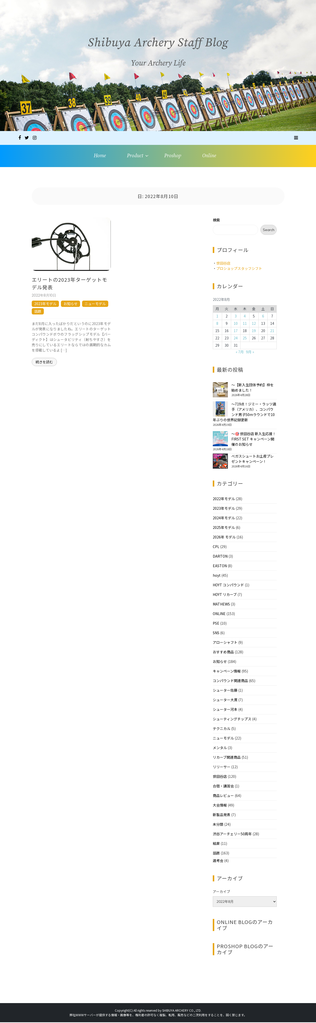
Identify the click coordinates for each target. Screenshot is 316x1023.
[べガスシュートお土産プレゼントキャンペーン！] (220, 461)
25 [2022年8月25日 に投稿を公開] (245, 338)
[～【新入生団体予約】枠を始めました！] (220, 390)
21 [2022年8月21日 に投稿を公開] (272, 331)
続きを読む (44, 362)
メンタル (220, 748)
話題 (37, 311)
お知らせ (70, 304)
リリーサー (221, 767)
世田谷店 (223, 263)
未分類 (218, 824)
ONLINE (219, 614)
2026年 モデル (224, 537)
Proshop (172, 156)
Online (210, 156)
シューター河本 (225, 710)
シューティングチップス (232, 719)
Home (99, 156)
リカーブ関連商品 (227, 757)
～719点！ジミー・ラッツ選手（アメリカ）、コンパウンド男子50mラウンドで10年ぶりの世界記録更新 (244, 412)
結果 (216, 844)
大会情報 (220, 805)
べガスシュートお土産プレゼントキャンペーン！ (252, 459)
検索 (216, 220)
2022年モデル (224, 499)
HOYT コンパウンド (228, 585)
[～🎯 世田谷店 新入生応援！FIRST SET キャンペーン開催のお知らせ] (220, 439)
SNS (216, 633)
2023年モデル (45, 304)
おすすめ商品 (223, 652)
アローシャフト (225, 643)
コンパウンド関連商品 (230, 681)
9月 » (250, 352)
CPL (216, 547)
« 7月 (240, 352)
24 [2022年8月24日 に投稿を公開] (236, 338)
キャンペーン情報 (227, 671)
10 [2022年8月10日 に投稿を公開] (236, 324)
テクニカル (221, 729)
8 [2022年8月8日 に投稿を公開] (217, 324)
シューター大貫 (225, 700)
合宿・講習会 (223, 786)
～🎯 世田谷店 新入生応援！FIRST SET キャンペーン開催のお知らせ (253, 439)
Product (135, 156)
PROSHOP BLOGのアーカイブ (245, 949)
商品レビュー (223, 796)
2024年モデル (224, 518)
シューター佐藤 (225, 690)
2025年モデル (224, 528)
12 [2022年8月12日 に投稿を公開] (254, 324)
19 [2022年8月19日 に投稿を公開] (254, 331)
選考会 (218, 861)
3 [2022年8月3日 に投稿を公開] (236, 316)
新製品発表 (221, 815)
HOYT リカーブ (225, 595)
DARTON (220, 556)
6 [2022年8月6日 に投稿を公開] (263, 316)
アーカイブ (221, 892)
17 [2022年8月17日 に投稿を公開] (236, 331)
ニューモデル (95, 304)
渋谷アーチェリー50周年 (232, 834)
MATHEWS (221, 604)
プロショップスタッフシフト (239, 269)
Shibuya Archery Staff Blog (158, 47)
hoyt (217, 576)
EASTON (220, 566)
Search (268, 230)
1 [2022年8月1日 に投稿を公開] (217, 316)
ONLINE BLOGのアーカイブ (245, 925)
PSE (216, 623)
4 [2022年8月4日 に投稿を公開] (245, 316)
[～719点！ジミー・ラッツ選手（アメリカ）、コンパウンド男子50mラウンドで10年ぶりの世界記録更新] (220, 409)
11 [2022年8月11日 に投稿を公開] (245, 324)
